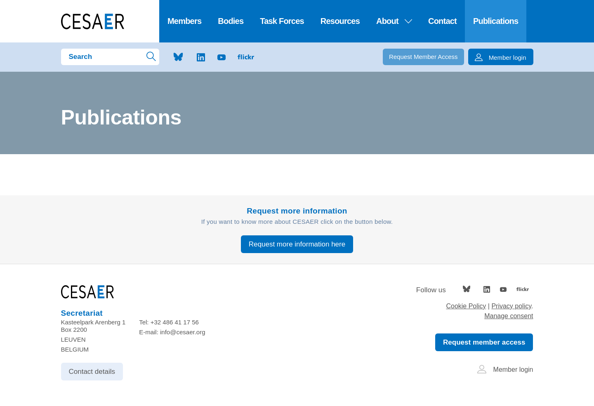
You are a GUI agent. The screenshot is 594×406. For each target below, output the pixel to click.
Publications (495, 21)
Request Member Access (423, 56)
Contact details (92, 371)
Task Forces (282, 21)
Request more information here (297, 244)
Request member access (484, 342)
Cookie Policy (466, 306)
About (394, 21)
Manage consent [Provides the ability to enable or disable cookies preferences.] (508, 315)
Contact (442, 21)
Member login (505, 369)
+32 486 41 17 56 (175, 322)
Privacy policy (511, 306)
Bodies (230, 21)
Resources (340, 21)
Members (184, 21)
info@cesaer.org (182, 332)
